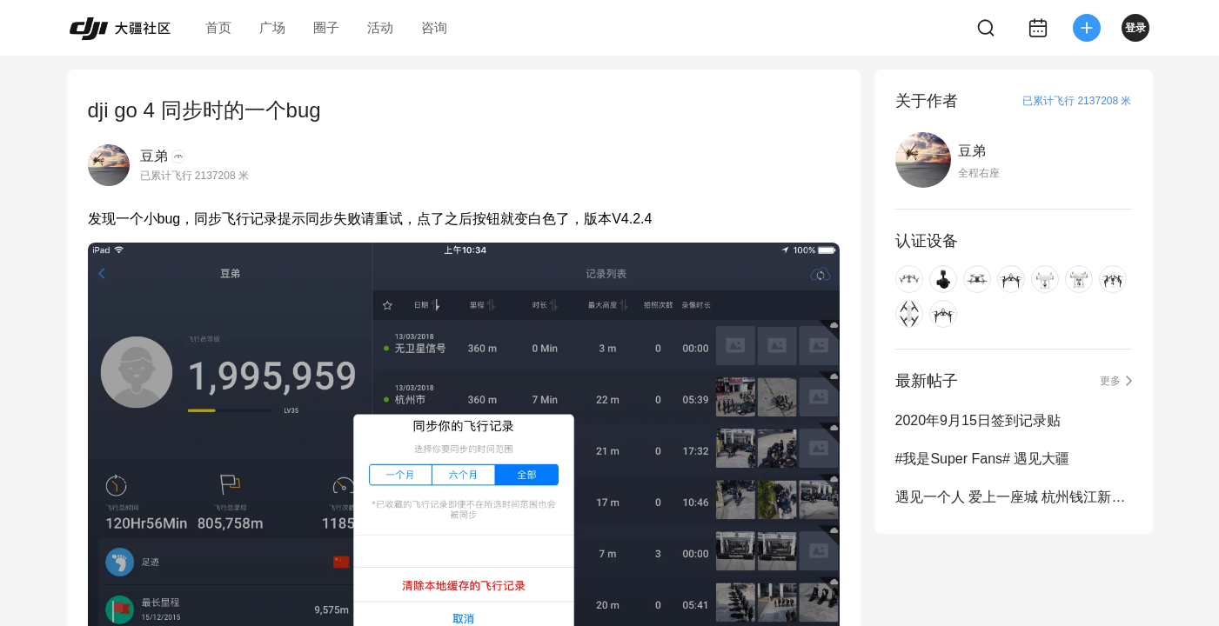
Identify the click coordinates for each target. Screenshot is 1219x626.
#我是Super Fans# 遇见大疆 (982, 458)
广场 (272, 27)
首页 (218, 27)
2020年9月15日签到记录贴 (978, 420)
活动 (380, 27)
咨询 (434, 27)
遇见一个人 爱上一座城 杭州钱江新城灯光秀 (1013, 496)
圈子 (326, 27)
